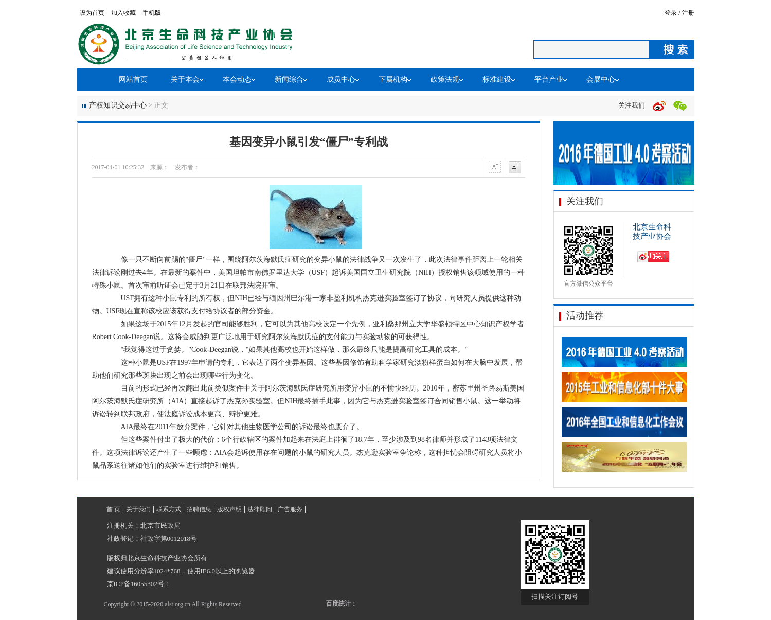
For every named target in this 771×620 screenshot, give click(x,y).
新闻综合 (289, 79)
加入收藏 (123, 12)
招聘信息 (199, 509)
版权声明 (229, 509)
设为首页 (92, 12)
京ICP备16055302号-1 (138, 584)
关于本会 (185, 79)
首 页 (113, 509)
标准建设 (496, 79)
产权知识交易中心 (118, 105)
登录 (671, 12)
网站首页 (133, 79)
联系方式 (168, 509)
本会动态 (237, 79)
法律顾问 (259, 509)
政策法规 (445, 79)
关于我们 (138, 509)
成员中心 (341, 79)
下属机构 (393, 79)
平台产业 (548, 79)
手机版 (151, 12)
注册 (688, 12)
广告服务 (290, 509)
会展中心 (600, 79)
